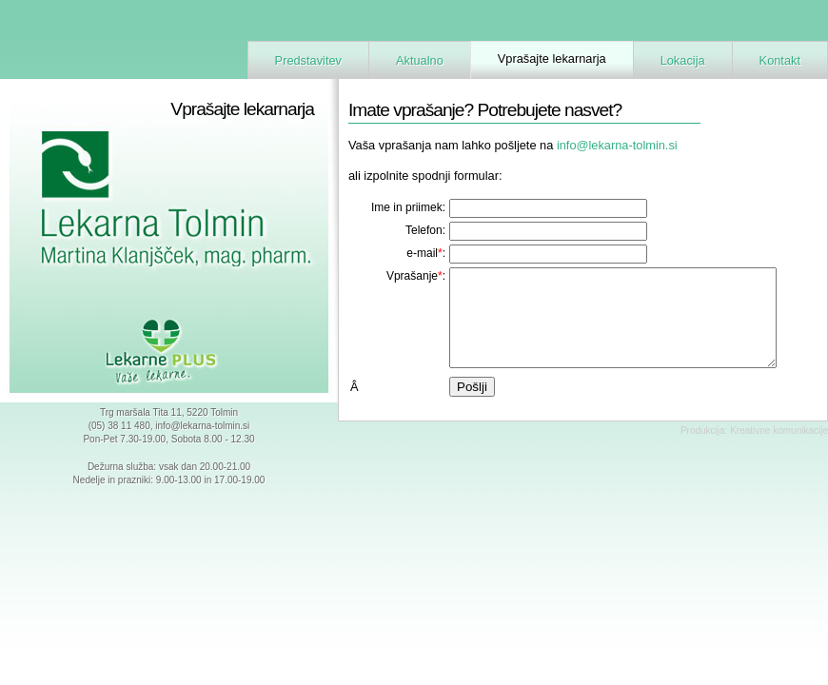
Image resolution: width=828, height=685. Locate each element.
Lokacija (682, 60)
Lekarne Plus (169, 351)
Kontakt (779, 60)
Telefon (424, 230)
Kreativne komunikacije (779, 430)
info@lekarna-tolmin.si (202, 426)
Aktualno (420, 60)
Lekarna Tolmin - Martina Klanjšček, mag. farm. (152, 211)
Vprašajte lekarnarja (552, 58)
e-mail (422, 253)
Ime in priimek (407, 207)
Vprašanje (412, 276)
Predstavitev (308, 60)
